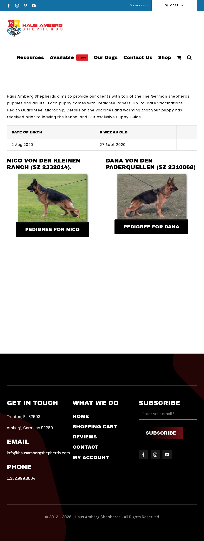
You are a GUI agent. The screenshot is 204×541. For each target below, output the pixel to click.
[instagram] (155, 454)
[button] (189, 57)
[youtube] (167, 454)
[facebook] (143, 454)
